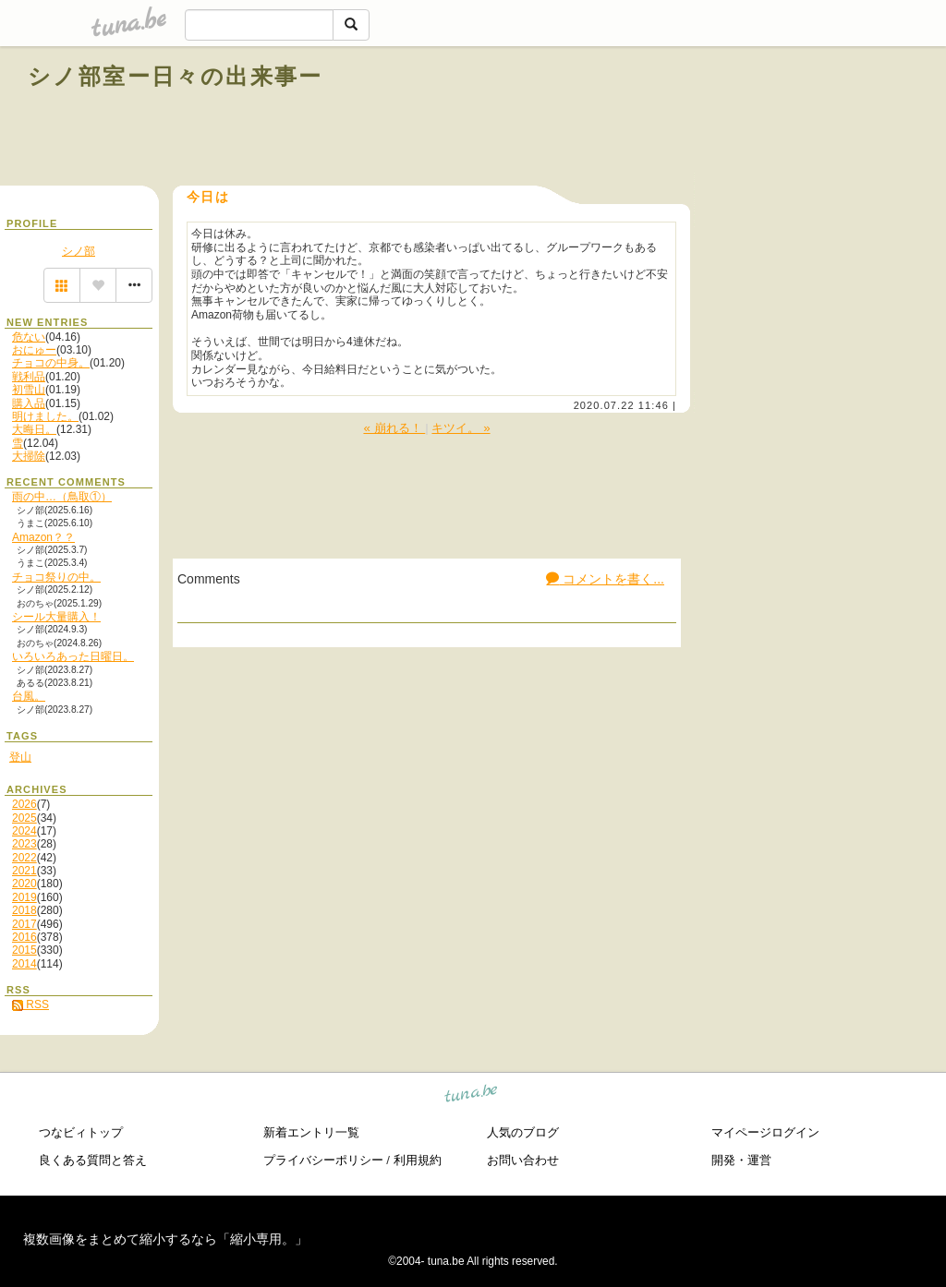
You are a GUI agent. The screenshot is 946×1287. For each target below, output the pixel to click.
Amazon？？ (43, 537)
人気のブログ (523, 1132)
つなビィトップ (81, 1132)
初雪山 (28, 389)
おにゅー (34, 349)
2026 (24, 804)
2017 (24, 924)
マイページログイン (765, 1132)
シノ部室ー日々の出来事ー (175, 76)
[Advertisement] (708, 118)
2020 (24, 883)
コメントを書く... (605, 578)
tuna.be (471, 1095)
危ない (28, 337)
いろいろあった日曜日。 (73, 656)
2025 (24, 818)
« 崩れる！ (394, 428)
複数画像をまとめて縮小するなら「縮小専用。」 (165, 1239)
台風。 (28, 696)
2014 (24, 963)
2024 (24, 830)
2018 (24, 910)
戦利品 (28, 376)
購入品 (28, 403)
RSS (30, 1004)
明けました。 (45, 416)
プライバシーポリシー (323, 1160)
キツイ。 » (460, 428)
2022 (24, 857)
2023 (24, 843)
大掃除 (28, 456)
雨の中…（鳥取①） (62, 496)
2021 (24, 870)
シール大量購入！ (56, 616)
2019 (24, 897)
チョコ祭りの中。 (56, 577)
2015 (24, 950)
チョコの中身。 (51, 362)
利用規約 (418, 1160)
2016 (24, 937)
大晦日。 (34, 429)
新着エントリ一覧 (311, 1132)
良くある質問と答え (93, 1160)
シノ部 (78, 251)
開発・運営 (741, 1160)
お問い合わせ (523, 1160)
